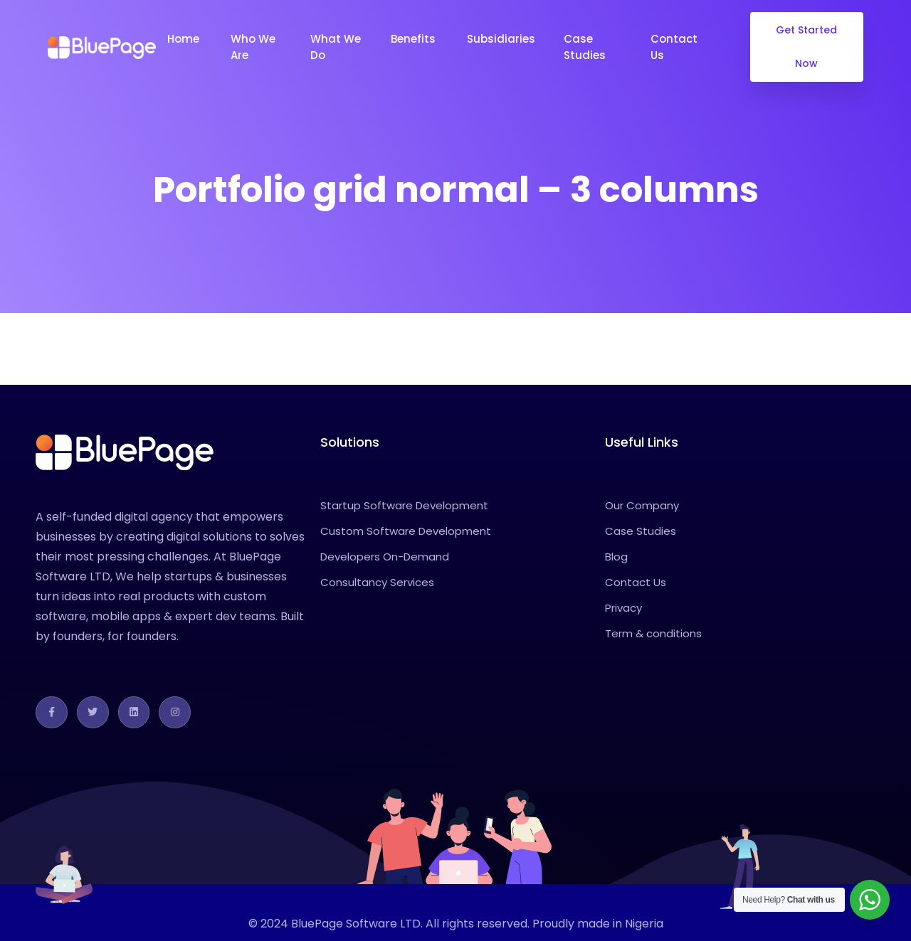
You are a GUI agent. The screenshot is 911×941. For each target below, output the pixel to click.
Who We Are (253, 47)
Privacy (623, 607)
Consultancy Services (377, 582)
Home (184, 38)
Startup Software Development (404, 505)
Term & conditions (653, 633)
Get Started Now (807, 46)
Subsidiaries (501, 38)
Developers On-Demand (384, 556)
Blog (616, 556)
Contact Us (674, 47)
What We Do (335, 47)
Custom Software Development (405, 530)
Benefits (414, 38)
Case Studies (586, 47)
